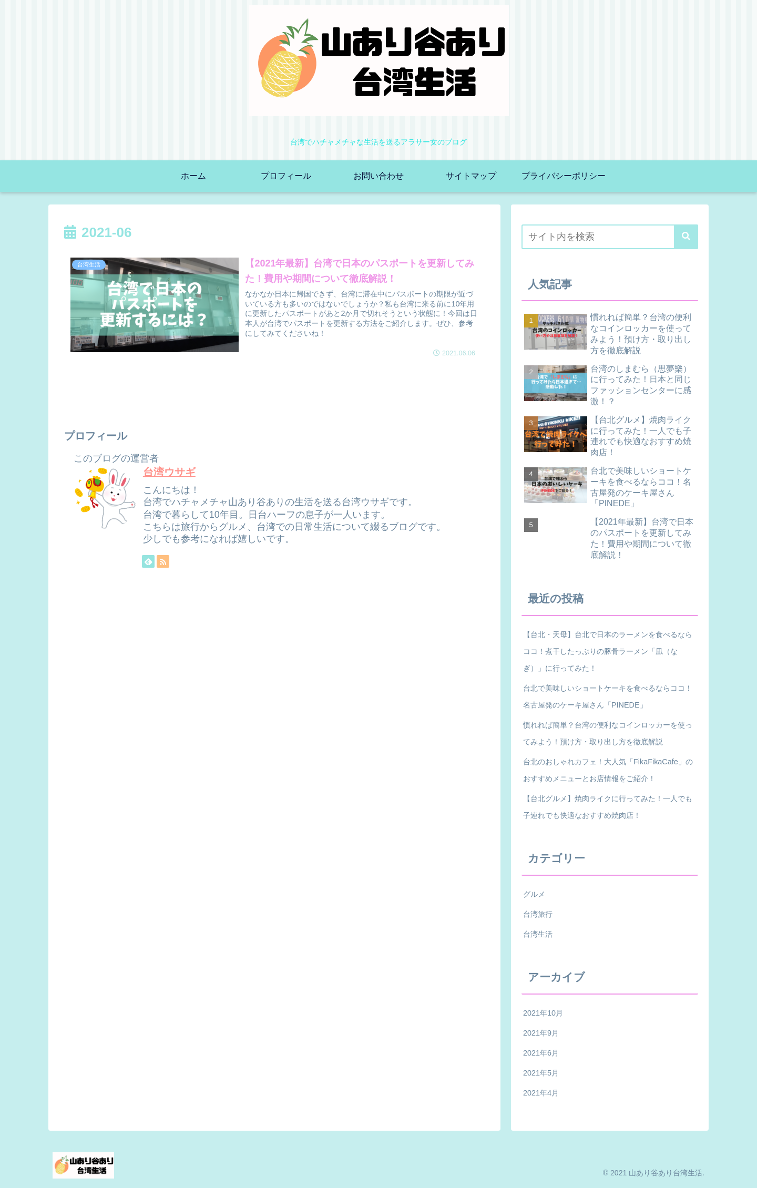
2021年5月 (541, 1073)
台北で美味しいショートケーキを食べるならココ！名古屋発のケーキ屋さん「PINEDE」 (607, 696)
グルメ (534, 894)
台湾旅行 (538, 914)
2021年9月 (541, 1033)
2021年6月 (541, 1053)
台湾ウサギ (169, 472)
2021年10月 (543, 1013)
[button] (686, 236)
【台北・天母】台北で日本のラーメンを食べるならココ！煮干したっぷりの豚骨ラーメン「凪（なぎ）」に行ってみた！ (607, 651)
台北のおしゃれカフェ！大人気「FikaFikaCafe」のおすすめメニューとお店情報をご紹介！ (608, 770)
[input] (609, 236)
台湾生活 (538, 934)
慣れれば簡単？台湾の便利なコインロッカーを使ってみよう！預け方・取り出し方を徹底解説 (607, 733)
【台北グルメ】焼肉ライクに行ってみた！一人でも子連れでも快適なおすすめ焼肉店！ (607, 807)
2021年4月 (541, 1093)
